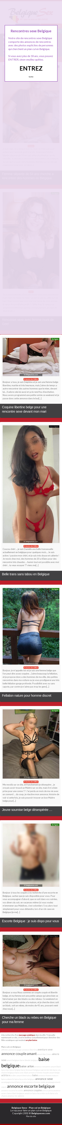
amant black (56, 1066)
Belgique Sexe (19, 1107)
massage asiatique (27, 1035)
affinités (4, 1050)
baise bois (5, 1070)
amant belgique (13, 1060)
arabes (13, 1075)
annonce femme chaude (39, 1073)
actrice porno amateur (51, 1090)
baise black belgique (15, 1093)
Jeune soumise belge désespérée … (27, 810)
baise (35, 1075)
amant (32, 1053)
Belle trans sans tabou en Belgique (25, 574)
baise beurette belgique (25, 1079)
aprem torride (47, 1070)
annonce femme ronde (35, 1082)
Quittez (31, 77)
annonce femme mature (48, 1075)
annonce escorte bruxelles (12, 1090)
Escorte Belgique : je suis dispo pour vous (30, 921)
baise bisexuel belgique (31, 1070)
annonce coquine (33, 1090)
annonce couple (13, 1053)
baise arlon (27, 1066)
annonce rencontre (42, 1066)
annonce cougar (15, 1050)
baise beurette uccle (41, 1093)
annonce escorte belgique (31, 1086)
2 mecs (49, 1054)
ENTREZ (31, 68)
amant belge (54, 1073)
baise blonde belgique (29, 1060)
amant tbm (41, 1054)
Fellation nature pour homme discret (26, 695)
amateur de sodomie (15, 1096)
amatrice (28, 1093)
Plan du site (31, 1116)
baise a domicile (7, 1079)
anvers (4, 1093)
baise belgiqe (15, 1070)
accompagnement (8, 1082)
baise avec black (21, 1073)
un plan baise (31, 1040)
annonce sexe (44, 1079)
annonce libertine (29, 1050)
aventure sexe (45, 1049)
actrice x (5, 1075)
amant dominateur (24, 1075)
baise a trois (21, 1082)
